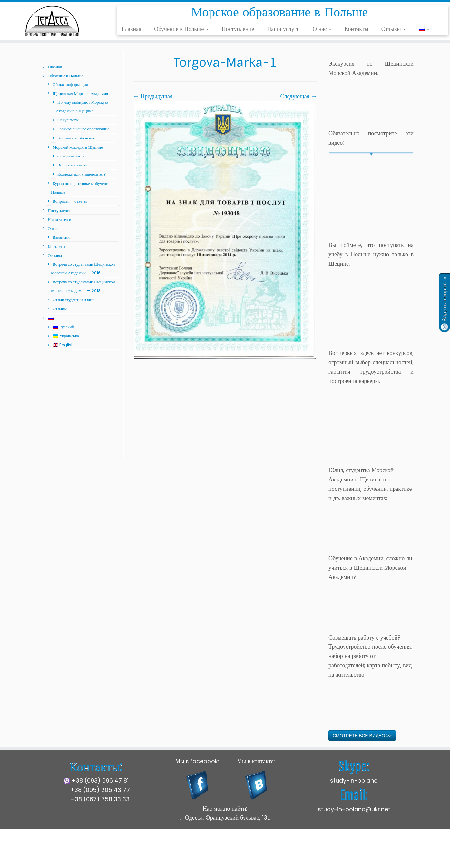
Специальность (71, 156)
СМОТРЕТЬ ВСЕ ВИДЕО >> (362, 735)
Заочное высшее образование (83, 129)
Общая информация (70, 84)
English (63, 345)
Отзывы (393, 29)
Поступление (237, 29)
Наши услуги (283, 29)
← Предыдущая (152, 96)
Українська (66, 336)
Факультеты (68, 120)
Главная (131, 29)
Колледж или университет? (81, 174)
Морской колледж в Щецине (78, 147)
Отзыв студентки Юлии (73, 300)
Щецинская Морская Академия (80, 93)
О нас (322, 29)
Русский (63, 327)
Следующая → (298, 96)
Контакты (356, 29)
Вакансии (61, 237)
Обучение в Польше (181, 29)
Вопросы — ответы (70, 201)
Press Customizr (276, 846)
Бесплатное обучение (76, 138)
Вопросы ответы (72, 165)
